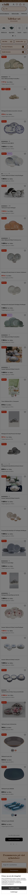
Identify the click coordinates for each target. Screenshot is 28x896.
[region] (14, 884)
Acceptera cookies (14, 888)
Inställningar (13, 892)
